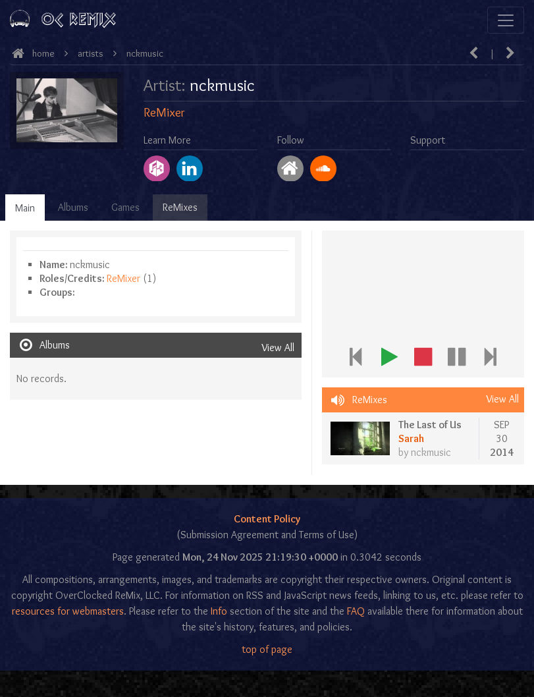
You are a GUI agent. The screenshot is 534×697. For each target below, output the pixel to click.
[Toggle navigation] (505, 20)
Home (43, 53)
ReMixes (180, 207)
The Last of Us (430, 424)
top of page (267, 649)
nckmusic (144, 53)
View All (277, 347)
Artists (90, 53)
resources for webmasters (68, 611)
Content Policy (267, 519)
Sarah (411, 438)
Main (25, 208)
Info (219, 611)
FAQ (356, 611)
